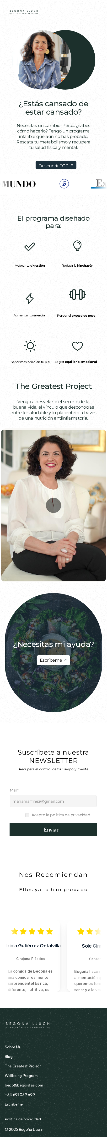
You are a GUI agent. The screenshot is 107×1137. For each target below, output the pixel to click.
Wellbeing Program (21, 1075)
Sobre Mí (12, 1047)
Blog (9, 1056)
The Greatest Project (53, 386)
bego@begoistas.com (24, 1085)
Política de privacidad (23, 1119)
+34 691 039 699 (20, 1094)
